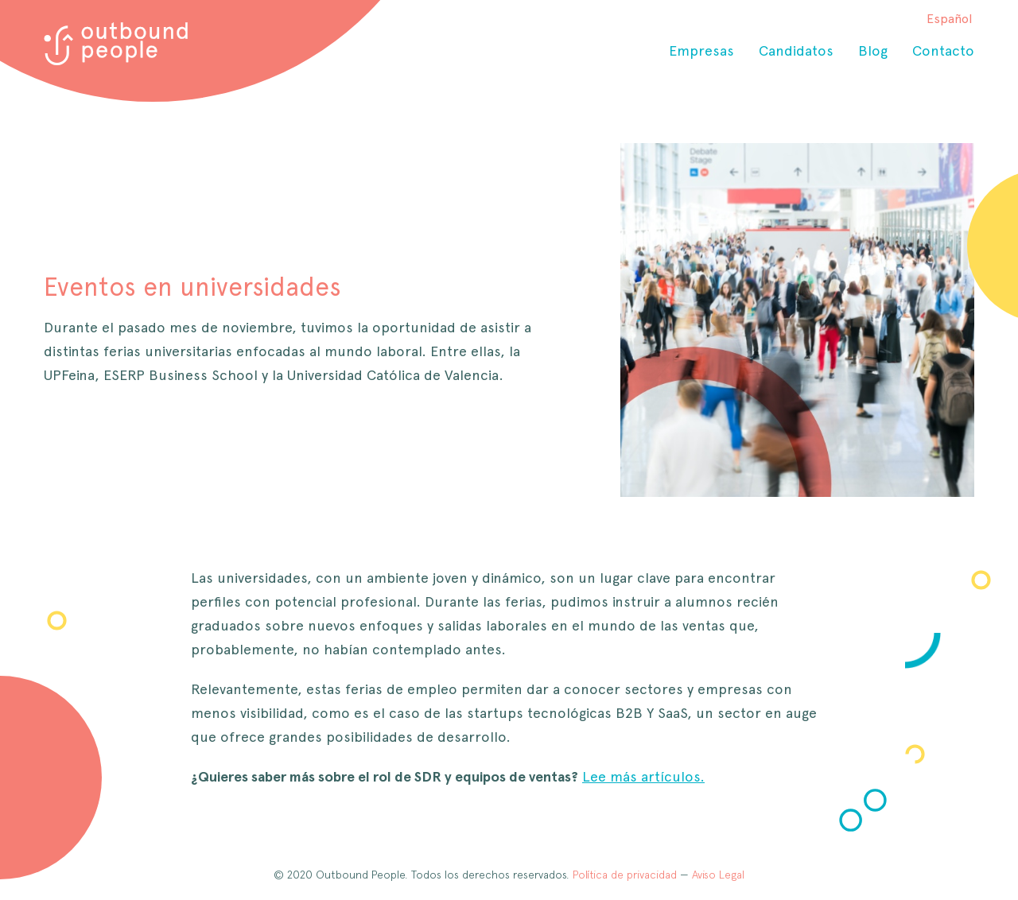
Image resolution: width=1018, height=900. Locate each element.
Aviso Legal (718, 874)
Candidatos (796, 50)
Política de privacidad (625, 874)
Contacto (943, 50)
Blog (873, 50)
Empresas (701, 50)
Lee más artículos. (643, 776)
